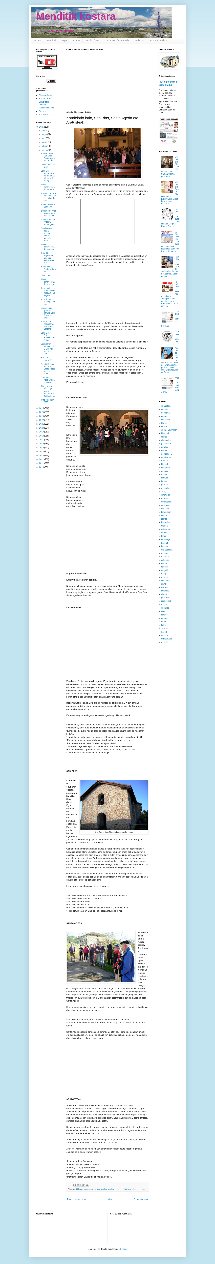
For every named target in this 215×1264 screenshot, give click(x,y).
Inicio (110, 1199)
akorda (164, 594)
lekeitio (164, 615)
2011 (41, 463)
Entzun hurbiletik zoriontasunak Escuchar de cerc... (48, 197)
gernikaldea (112, 1189)
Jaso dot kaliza (47, 275)
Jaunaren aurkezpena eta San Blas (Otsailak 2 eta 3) (48, 176)
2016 (41, 443)
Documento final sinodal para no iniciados (48, 213)
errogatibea (166, 502)
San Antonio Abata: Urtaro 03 (48, 269)
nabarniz (165, 618)
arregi (163, 491)
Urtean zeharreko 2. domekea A (48, 281)
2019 (41, 432)
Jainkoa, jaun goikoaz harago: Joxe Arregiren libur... (48, 313)
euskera (164, 635)
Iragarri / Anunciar (70, 40)
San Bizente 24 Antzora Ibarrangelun (48, 222)
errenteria (165, 495)
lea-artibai (165, 522)
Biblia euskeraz (45, 95)
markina (164, 604)
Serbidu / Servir (93, 40)
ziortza (164, 519)
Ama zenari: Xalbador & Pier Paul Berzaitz (47, 325)
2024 (41, 412)
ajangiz (164, 567)
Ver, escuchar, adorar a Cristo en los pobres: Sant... (48, 369)
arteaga (164, 533)
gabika (164, 632)
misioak (164, 460)
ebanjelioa (165, 406)
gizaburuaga (166, 639)
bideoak (79, 1189)
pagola (164, 416)
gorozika (165, 597)
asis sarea (165, 529)
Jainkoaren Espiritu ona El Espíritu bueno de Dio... (47, 349)
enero (44, 150)
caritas (164, 437)
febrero (45, 146)
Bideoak (139, 40)
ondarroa (165, 608)
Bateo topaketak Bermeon (48, 205)
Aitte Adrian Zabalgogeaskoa (48, 301)
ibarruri (164, 587)
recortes (164, 409)
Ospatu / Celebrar (158, 40)
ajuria (163, 584)
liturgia (136, 1189)
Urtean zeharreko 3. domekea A (48, 246)
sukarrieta (165, 580)
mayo (44, 134)
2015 (41, 447)
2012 (41, 459)
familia (164, 426)
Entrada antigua (141, 1199)
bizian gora (166, 512)
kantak (120, 1189)
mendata (165, 553)
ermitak (97, 1189)
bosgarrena (88, 1189)
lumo (163, 625)
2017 (41, 440)
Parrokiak (51, 40)
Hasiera (37, 40)
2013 (41, 455)
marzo (45, 142)
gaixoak (164, 485)
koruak (164, 515)
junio (44, 130)
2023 (41, 416)
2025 (41, 408)
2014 (41, 451)
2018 (41, 436)
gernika (104, 1189)
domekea (165, 413)
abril (44, 138)
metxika (164, 642)
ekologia (165, 509)
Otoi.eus (42, 111)
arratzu (164, 628)
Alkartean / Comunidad (118, 40)
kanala (164, 563)
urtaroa (142, 1189)
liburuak (164, 478)
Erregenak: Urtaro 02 (46, 358)
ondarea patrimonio (170, 430)
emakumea (166, 457)
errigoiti (164, 570)
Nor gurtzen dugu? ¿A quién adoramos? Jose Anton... (48, 391)
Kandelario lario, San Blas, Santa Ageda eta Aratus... (48, 157)
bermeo (164, 481)
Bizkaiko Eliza (45, 98)
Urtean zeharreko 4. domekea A (48, 187)
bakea (164, 474)
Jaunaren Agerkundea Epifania (48, 380)
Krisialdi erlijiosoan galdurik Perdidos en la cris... (47, 258)
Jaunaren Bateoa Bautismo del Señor (48, 336)
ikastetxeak (166, 601)
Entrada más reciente (76, 1199)
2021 (41, 424)
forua (163, 536)
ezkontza (165, 560)
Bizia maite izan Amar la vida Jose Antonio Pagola (48, 291)
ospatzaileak (167, 550)
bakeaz (164, 543)
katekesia (128, 1189)
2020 (41, 428)
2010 (41, 467)
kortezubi (165, 591)
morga (164, 573)
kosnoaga (165, 539)
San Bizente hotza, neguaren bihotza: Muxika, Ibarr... (46, 234)
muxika (164, 577)
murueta (165, 556)
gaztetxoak (166, 443)
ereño (163, 621)
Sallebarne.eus (45, 114)
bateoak (164, 498)
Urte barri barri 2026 (47, 401)
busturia (164, 546)
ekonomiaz (166, 440)
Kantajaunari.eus (46, 108)
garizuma (165, 505)
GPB (163, 611)
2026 (41, 127)
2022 (41, 420)
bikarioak (165, 433)
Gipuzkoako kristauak (44, 103)
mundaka (165, 488)
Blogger (123, 1249)
